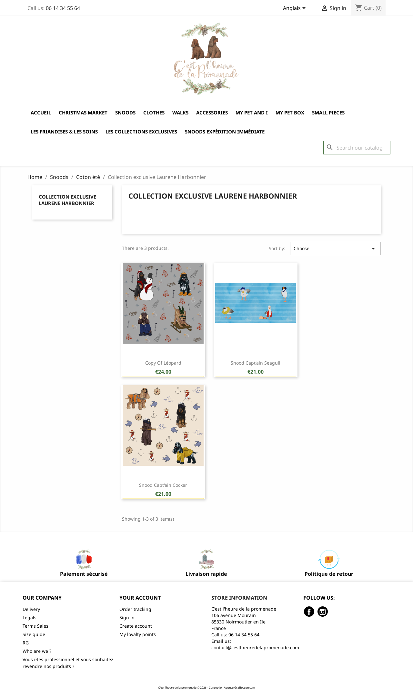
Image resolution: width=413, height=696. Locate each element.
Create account (135, 626)
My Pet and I (252, 112)
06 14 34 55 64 (63, 8)
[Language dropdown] (295, 9)
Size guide (34, 634)
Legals (29, 617)
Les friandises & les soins (64, 131)
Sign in (127, 617)
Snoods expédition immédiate (225, 131)
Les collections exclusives (141, 131)
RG (26, 643)
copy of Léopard (163, 363)
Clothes (154, 112)
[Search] (356, 147)
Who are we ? (37, 651)
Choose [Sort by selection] (335, 248)
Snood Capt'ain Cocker (163, 485)
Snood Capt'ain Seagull (255, 363)
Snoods (125, 112)
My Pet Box (290, 112)
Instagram (322, 611)
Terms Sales (35, 626)
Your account (140, 597)
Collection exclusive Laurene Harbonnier (67, 199)
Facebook (309, 611)
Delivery (31, 609)
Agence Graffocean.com (239, 688)
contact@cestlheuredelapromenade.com (255, 647)
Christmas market (83, 112)
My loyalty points (137, 634)
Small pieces (328, 112)
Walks (180, 112)
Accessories (212, 112)
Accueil (41, 112)
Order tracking (135, 609)
